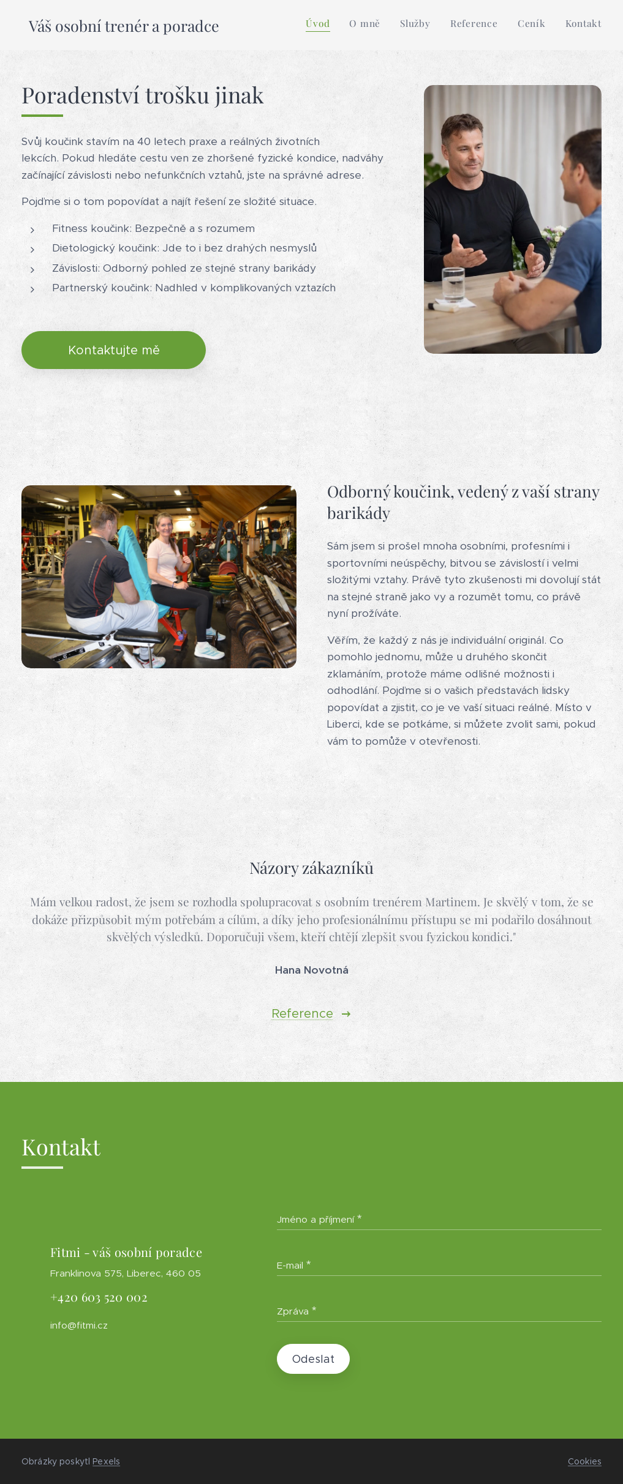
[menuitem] (506, 25)
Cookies (585, 1461)
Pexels (106, 1461)
